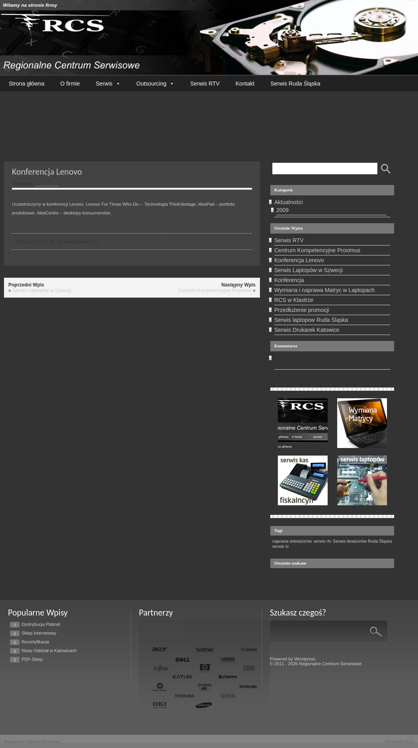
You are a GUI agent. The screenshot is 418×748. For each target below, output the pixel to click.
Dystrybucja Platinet (40, 624)
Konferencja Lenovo (299, 260)
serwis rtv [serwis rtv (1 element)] (322, 541)
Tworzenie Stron (399, 741)
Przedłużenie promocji (301, 310)
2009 (282, 210)
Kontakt (245, 83)
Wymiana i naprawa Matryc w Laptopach (324, 290)
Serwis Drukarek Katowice (306, 330)
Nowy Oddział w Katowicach (48, 650)
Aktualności (46, 183)
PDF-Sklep (32, 659)
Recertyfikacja (35, 641)
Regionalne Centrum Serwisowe (32, 741)
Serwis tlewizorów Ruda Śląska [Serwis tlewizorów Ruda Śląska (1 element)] (362, 541)
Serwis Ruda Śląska (295, 83)
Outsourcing (155, 83)
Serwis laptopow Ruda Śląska (311, 320)
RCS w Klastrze (293, 300)
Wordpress (304, 658)
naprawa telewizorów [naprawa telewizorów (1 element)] (292, 541)
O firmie (70, 83)
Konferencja (289, 280)
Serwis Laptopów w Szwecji (41, 290)
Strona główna (27, 83)
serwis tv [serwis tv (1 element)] (280, 546)
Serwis (108, 83)
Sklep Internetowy (38, 633)
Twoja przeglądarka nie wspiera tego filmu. (209, 120)
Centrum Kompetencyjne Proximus (215, 290)
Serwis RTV (205, 83)
